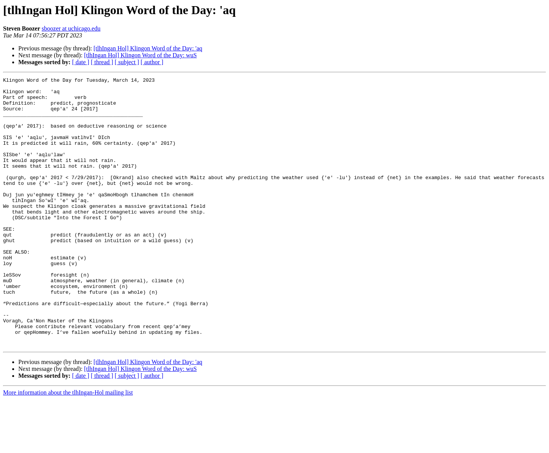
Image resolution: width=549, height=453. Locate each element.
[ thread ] (102, 62)
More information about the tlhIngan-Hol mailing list (68, 446)
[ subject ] (127, 62)
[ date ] (80, 62)
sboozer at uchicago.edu (71, 28)
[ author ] (152, 62)
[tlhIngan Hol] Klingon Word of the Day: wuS (140, 55)
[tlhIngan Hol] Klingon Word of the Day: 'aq (147, 48)
